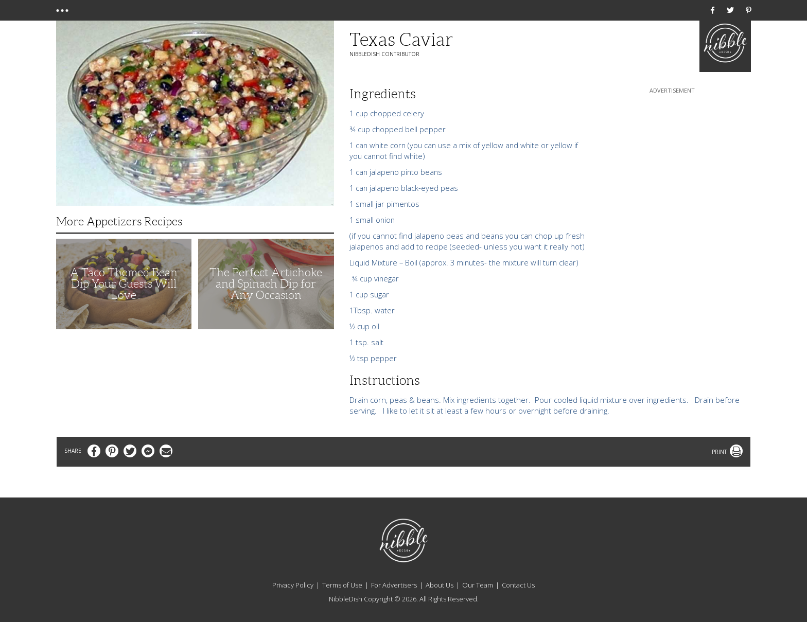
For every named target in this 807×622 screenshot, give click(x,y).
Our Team (477, 585)
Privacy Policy (292, 585)
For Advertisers (394, 585)
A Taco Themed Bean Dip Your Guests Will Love (124, 283)
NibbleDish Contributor (384, 54)
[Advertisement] (672, 160)
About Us (439, 585)
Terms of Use (342, 585)
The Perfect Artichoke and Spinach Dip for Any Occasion (265, 283)
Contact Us (518, 585)
